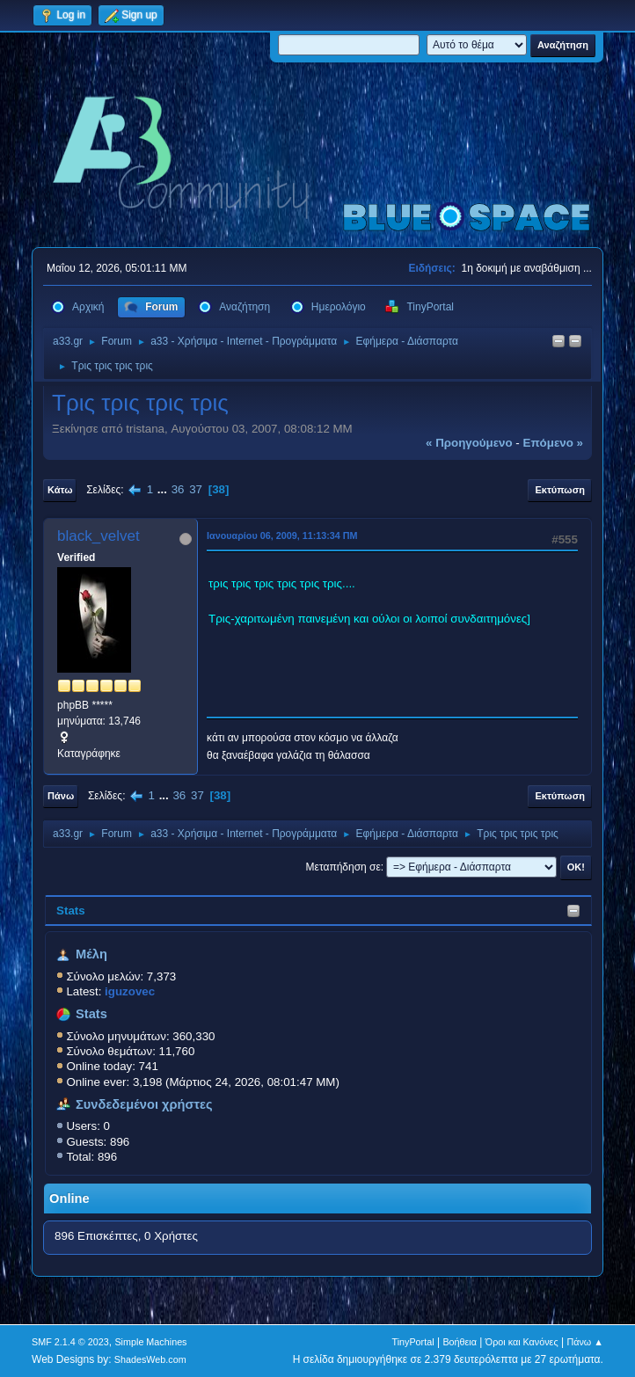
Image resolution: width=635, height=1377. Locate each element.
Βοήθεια (459, 1342)
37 (195, 489)
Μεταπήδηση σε (343, 867)
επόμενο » (553, 442)
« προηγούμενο (469, 442)
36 (178, 489)
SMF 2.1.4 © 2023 (70, 1342)
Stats (70, 910)
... (164, 489)
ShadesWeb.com (150, 1359)
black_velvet (98, 536)
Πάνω (60, 795)
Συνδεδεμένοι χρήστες (144, 1104)
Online (69, 1198)
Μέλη (91, 954)
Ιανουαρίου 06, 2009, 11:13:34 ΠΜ (282, 535)
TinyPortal (412, 1342)
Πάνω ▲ (584, 1342)
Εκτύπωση (559, 489)
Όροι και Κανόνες (521, 1342)
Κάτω (59, 489)
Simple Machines (150, 1342)
